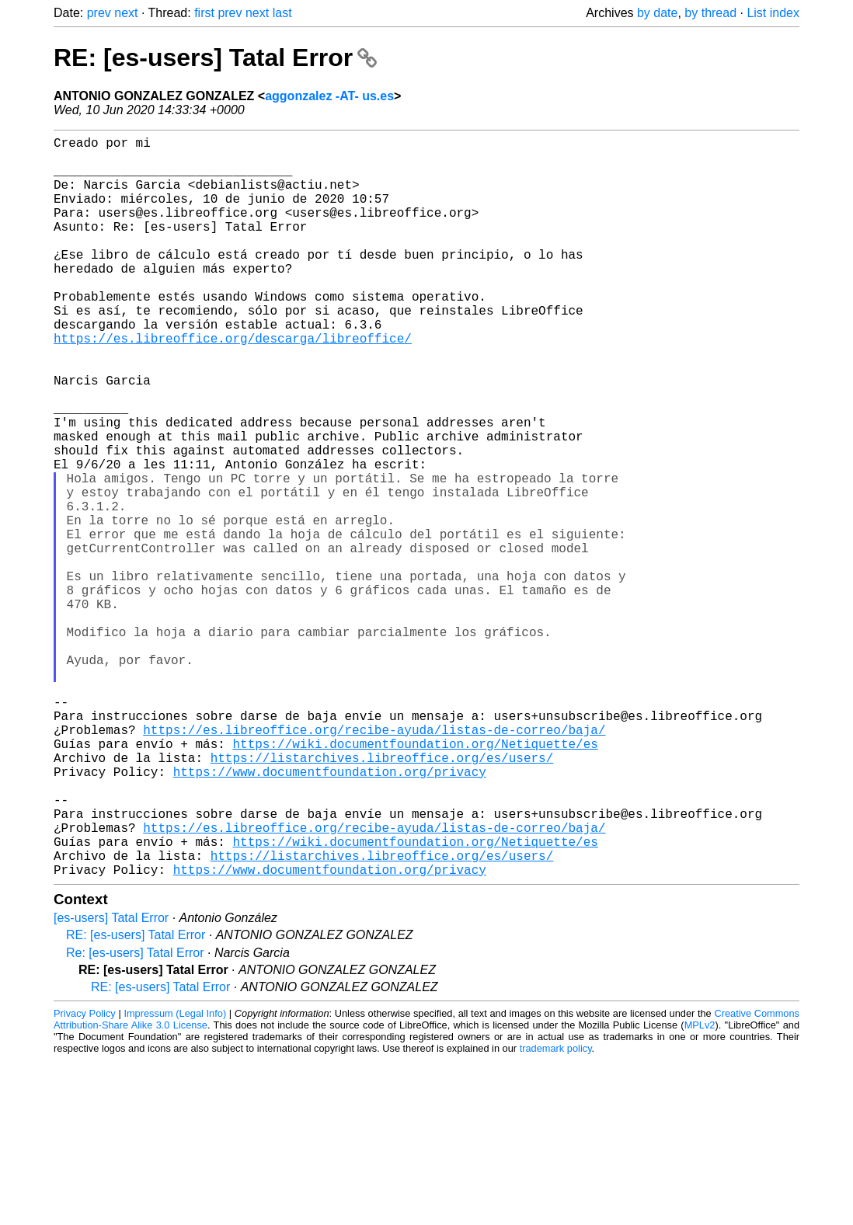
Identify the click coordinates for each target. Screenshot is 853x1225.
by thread (710, 12)
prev (99, 12)
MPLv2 (699, 1189)
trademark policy (556, 1213)
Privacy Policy (85, 1178)
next (126, 12)
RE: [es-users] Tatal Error (215, 57)
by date (657, 12)
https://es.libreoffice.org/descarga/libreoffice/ (233, 384)
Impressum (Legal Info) (175, 1178)
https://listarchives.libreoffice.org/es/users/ (382, 897)
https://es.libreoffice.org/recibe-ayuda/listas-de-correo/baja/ (374, 863)
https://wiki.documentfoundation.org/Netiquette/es (414, 880)
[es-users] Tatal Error (111, 1082)
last (282, 12)
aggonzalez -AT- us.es (329, 96)
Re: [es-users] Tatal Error (135, 1117)
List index (773, 12)
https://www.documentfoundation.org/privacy (329, 914)
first (204, 12)
